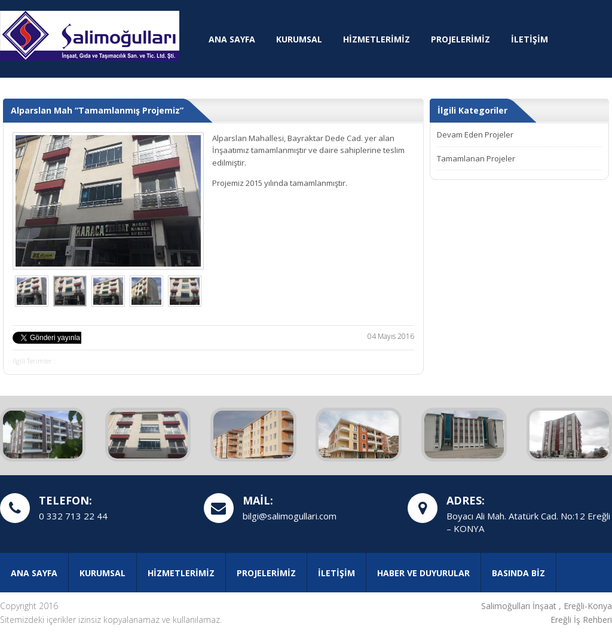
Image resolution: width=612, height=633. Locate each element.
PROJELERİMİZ (460, 39)
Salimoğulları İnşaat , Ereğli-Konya (546, 605)
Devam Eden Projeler (475, 134)
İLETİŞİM (529, 39)
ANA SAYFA (232, 39)
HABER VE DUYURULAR (423, 573)
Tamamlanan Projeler (476, 158)
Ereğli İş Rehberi (581, 619)
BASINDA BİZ (518, 573)
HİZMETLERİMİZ (376, 39)
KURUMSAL (299, 39)
